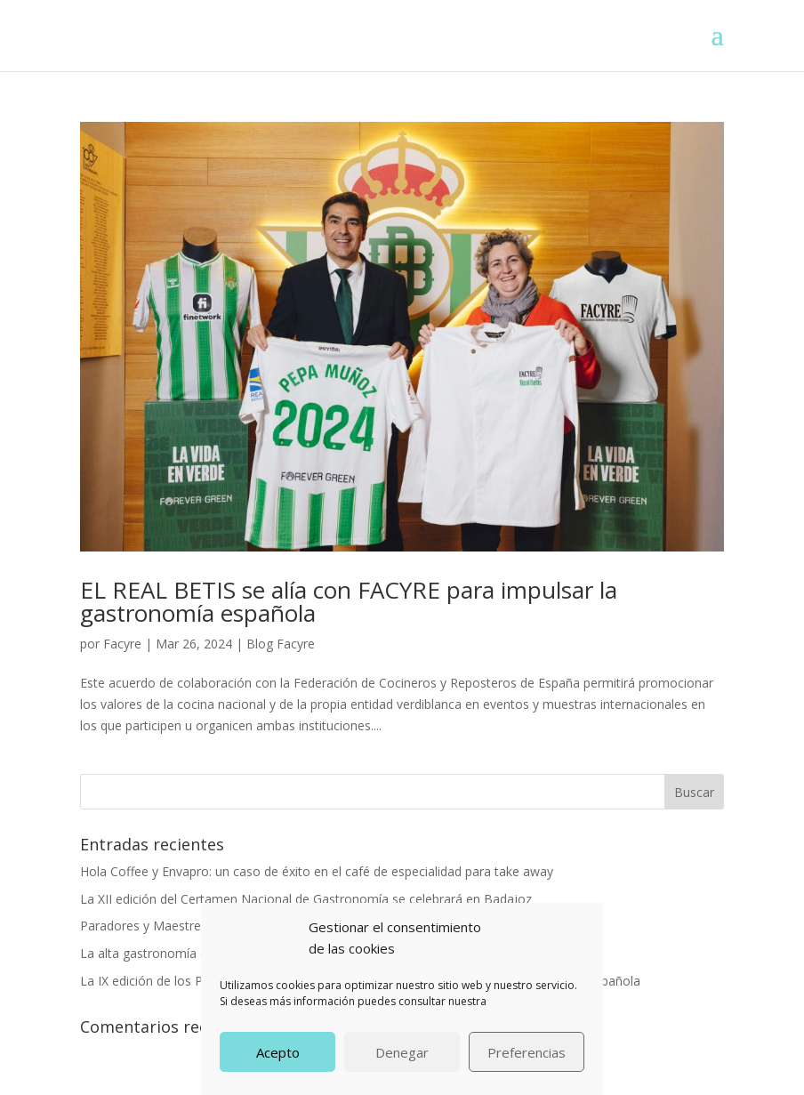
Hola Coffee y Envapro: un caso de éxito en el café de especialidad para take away (316, 871)
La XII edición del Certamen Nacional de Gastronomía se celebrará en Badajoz (306, 898)
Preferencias (526, 1052)
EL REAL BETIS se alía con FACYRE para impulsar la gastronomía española (348, 601)
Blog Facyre (280, 643)
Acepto (278, 1052)
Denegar (402, 1052)
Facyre (122, 643)
